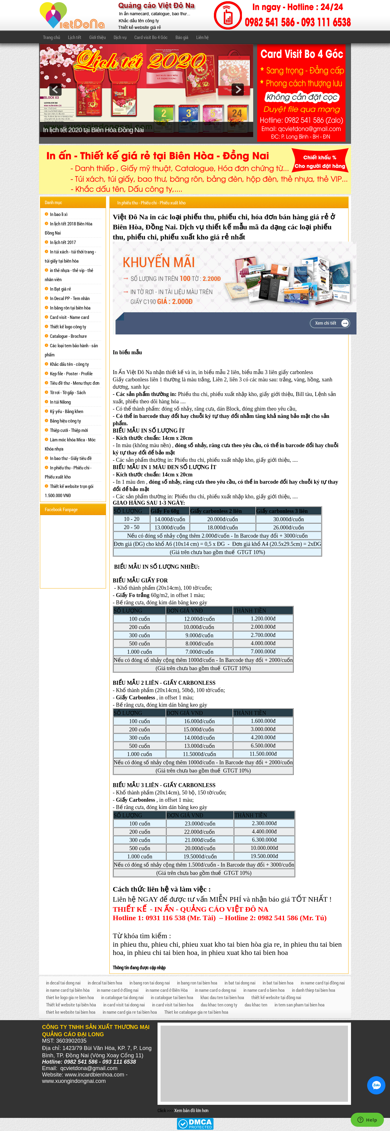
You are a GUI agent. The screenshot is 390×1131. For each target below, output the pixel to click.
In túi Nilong (60, 402)
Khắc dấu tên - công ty (69, 364)
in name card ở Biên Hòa (167, 990)
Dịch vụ (120, 37)
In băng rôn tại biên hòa (70, 308)
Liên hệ (202, 37)
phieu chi (165, 944)
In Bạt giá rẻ (60, 289)
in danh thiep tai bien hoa (313, 990)
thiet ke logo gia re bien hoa (70, 997)
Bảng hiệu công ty (65, 421)
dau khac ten (256, 1005)
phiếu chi (232, 217)
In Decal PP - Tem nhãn (70, 298)
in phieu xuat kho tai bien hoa (244, 952)
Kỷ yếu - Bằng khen (66, 411)
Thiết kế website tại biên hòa (71, 1005)
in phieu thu (130, 944)
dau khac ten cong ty (219, 1005)
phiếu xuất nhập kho (233, 394)
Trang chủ (51, 37)
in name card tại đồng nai (323, 983)
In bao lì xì (58, 214)
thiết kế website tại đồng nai (276, 997)
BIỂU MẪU (126, 431)
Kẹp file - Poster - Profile (71, 373)
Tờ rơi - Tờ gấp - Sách (68, 392)
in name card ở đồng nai (117, 990)
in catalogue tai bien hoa (172, 997)
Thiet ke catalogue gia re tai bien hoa (196, 1012)
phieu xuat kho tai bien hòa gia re (231, 944)
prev (55, 89)
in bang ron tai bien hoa (197, 983)
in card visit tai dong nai (124, 1005)
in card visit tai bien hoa (172, 1005)
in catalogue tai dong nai (122, 997)
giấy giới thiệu (276, 394)
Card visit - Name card (69, 317)
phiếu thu (198, 217)
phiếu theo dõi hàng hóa (152, 401)
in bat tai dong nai (240, 983)
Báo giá (182, 37)
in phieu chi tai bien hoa (162, 952)
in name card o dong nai (215, 990)
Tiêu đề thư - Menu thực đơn (74, 383)
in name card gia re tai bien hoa (130, 1012)
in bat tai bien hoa (278, 983)
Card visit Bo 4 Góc (151, 37)
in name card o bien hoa (264, 990)
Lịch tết (74, 37)
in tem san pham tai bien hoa (299, 1005)
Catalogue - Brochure (68, 336)
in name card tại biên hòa (68, 990)
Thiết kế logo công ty (68, 326)
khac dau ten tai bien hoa (222, 997)
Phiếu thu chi (192, 394)
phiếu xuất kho (184, 237)
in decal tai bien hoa (105, 983)
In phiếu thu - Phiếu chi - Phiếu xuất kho (151, 203)
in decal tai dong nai (63, 983)
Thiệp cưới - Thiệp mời (69, 430)
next (237, 89)
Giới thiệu (97, 37)
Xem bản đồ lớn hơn (191, 1110)
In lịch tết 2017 (63, 242)
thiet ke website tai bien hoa (70, 1012)
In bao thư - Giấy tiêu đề (71, 458)
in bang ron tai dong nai (149, 983)
